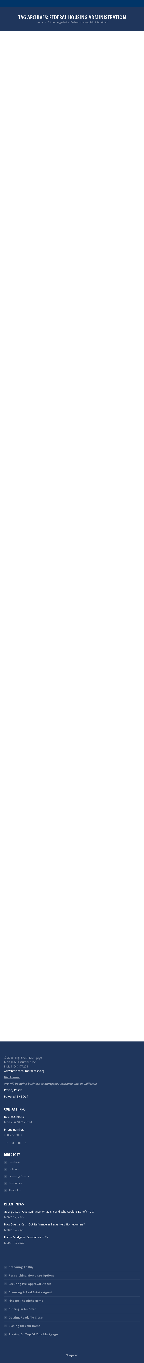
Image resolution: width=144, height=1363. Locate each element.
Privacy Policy (13, 1090)
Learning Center (19, 1176)
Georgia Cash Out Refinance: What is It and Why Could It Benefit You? (49, 1211)
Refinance (15, 1169)
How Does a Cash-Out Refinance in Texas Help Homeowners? (44, 1224)
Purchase (15, 1162)
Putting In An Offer (22, 1309)
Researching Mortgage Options (31, 1275)
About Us (15, 1190)
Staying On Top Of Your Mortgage (33, 1334)
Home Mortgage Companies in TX (26, 1237)
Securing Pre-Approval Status (30, 1284)
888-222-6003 (13, 1135)
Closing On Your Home (24, 1326)
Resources (15, 1183)
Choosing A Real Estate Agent (30, 1292)
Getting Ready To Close (26, 1317)
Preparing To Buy (21, 1267)
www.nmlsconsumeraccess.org (24, 1071)
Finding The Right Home (26, 1301)
